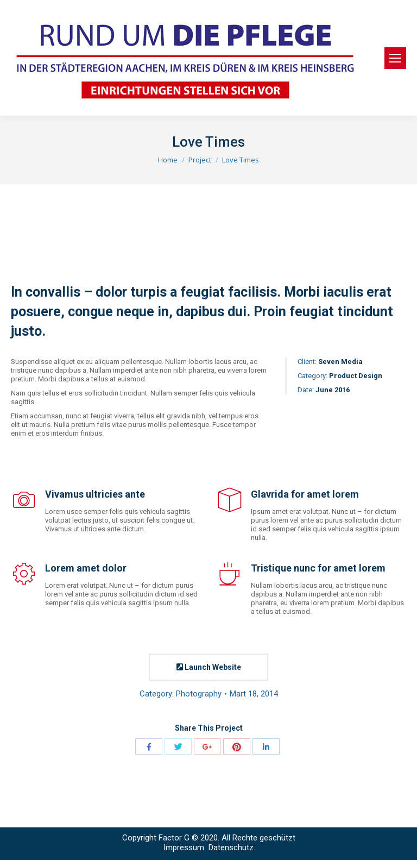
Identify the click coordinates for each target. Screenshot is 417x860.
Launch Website (208, 667)
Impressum (184, 847)
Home (168, 160)
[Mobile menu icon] (395, 58)
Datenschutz (231, 847)
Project (199, 160)
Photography (199, 694)
